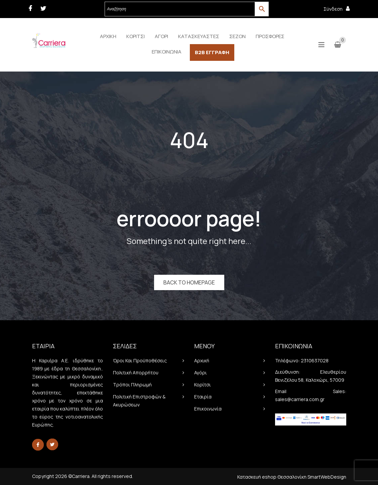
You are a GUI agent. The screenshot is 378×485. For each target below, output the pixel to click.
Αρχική (201, 360)
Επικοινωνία (208, 408)
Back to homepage (189, 282)
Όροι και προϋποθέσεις (140, 360)
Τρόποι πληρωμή (132, 384)
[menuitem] (108, 36)
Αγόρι (200, 372)
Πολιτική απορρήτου (135, 372)
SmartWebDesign (326, 477)
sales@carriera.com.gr (300, 399)
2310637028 (315, 360)
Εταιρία (203, 396)
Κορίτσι (202, 384)
